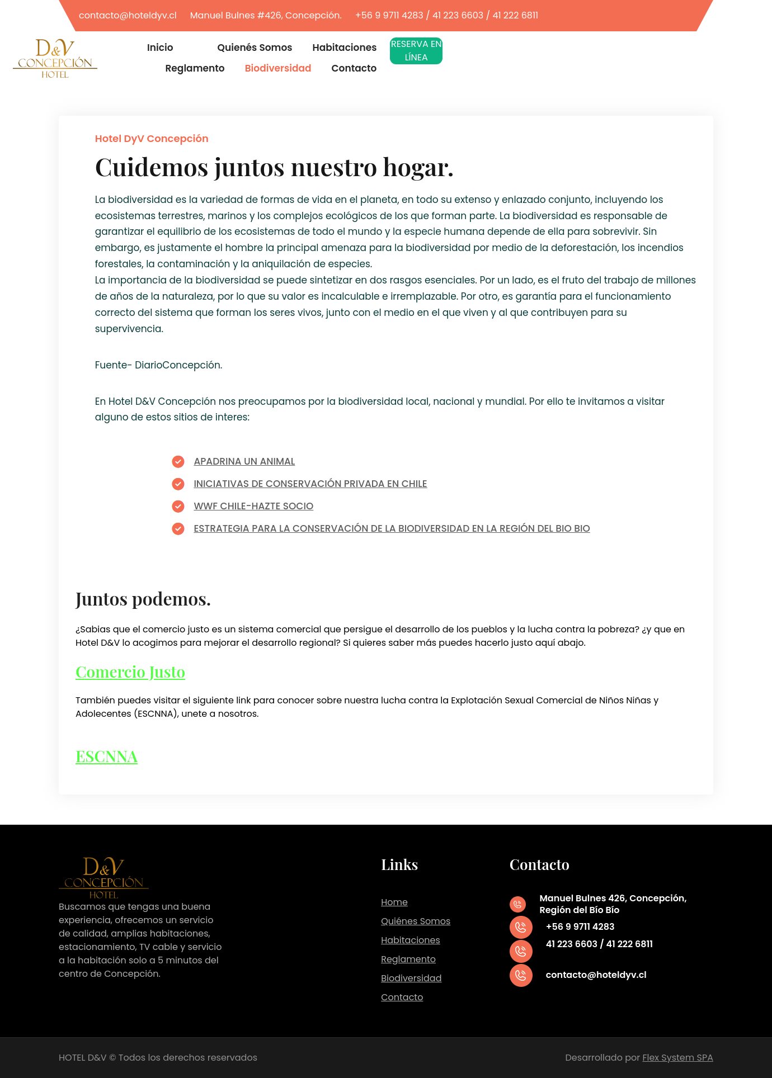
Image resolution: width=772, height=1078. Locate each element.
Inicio (160, 48)
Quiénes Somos (415, 921)
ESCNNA (107, 755)
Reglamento (408, 959)
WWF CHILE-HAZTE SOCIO (253, 506)
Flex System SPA (677, 1057)
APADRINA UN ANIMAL (244, 461)
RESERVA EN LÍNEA (416, 50)
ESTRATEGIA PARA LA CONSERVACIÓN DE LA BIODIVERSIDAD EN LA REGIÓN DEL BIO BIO (392, 528)
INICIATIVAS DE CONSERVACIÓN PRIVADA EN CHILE (310, 483)
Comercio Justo (130, 671)
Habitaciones (410, 940)
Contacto (402, 997)
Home (394, 902)
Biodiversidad (411, 978)
